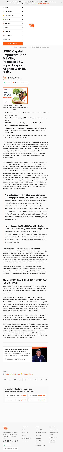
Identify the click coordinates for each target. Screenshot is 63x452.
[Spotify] (15, 441)
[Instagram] (10, 441)
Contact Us (25, 432)
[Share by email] (36, 379)
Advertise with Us (26, 438)
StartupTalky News (14, 77)
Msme (30, 374)
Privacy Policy (39, 429)
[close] (61, 3)
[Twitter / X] (3, 441)
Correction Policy (40, 445)
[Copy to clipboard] (41, 379)
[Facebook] (5, 441)
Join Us (7, 82)
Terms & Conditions (41, 432)
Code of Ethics (54, 429)
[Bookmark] (46, 379)
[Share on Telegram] (25, 379)
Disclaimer (38, 438)
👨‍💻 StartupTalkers (13, 15)
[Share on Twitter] (10, 379)
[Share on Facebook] (15, 379)
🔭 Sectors (13, 39)
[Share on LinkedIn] (20, 379)
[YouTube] (12, 441)
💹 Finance (13, 19)
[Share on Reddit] (30, 379)
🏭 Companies (13, 11)
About (23, 429)
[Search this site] (26, 25)
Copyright (38, 435)
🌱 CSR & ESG (15, 374)
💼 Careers (13, 31)
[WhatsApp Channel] (17, 441)
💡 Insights (24, 374)
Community (25, 441)
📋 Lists (13, 27)
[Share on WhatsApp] (5, 379)
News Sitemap (54, 437)
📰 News (13, 7)
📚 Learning (13, 23)
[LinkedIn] (8, 441)
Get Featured (12, 44)
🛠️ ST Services (13, 35)
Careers (24, 435)
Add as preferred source (20, 82)
